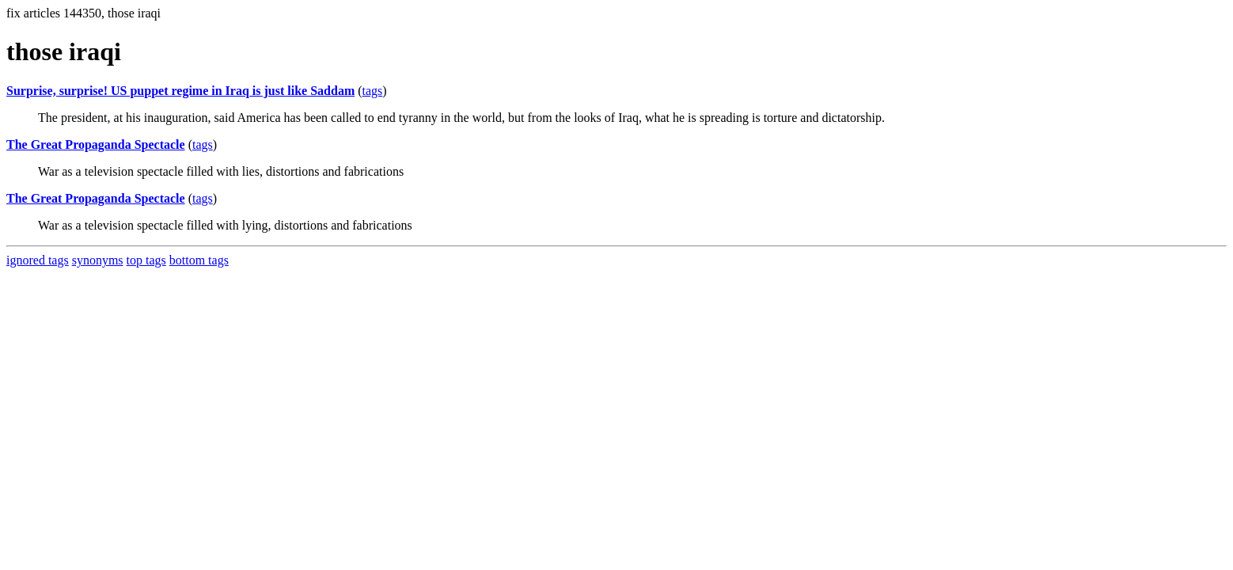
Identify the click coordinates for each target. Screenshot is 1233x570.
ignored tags (37, 260)
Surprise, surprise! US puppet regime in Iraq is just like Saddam (180, 90)
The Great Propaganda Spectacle (95, 144)
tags (372, 90)
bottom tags (199, 260)
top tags (146, 260)
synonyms (97, 260)
